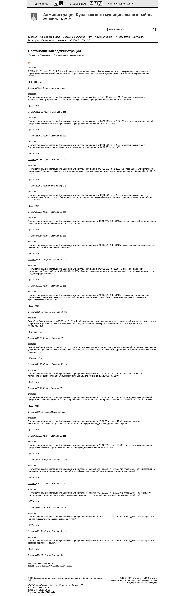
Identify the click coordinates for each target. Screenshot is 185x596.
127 (46, 566)
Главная (32, 37)
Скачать (32, 88)
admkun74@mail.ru (47, 592)
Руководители (122, 37)
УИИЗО (86, 40)
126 (43, 566)
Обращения (47, 40)
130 (57, 566)
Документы (139, 37)
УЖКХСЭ (75, 40)
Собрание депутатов (74, 37)
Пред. (38, 566)
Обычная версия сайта (120, 3)
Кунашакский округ (50, 37)
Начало (31, 566)
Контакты (62, 40)
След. (63, 566)
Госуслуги (33, 40)
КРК (90, 37)
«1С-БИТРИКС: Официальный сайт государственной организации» (140, 581)
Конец (69, 566)
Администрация (103, 37)
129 (54, 566)
